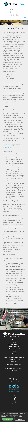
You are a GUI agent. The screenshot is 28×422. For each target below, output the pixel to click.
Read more (19, 416)
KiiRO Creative (14, 370)
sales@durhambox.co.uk (14, 12)
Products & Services (14, 344)
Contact (14, 353)
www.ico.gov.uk (7, 147)
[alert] (14, 417)
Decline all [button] (20, 419)
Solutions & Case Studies (14, 349)
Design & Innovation (14, 346)
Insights (14, 351)
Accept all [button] (7, 419)
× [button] (26, 413)
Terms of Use (18, 381)
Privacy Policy (9, 381)
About (14, 342)
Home (14, 340)
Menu (25, 18)
